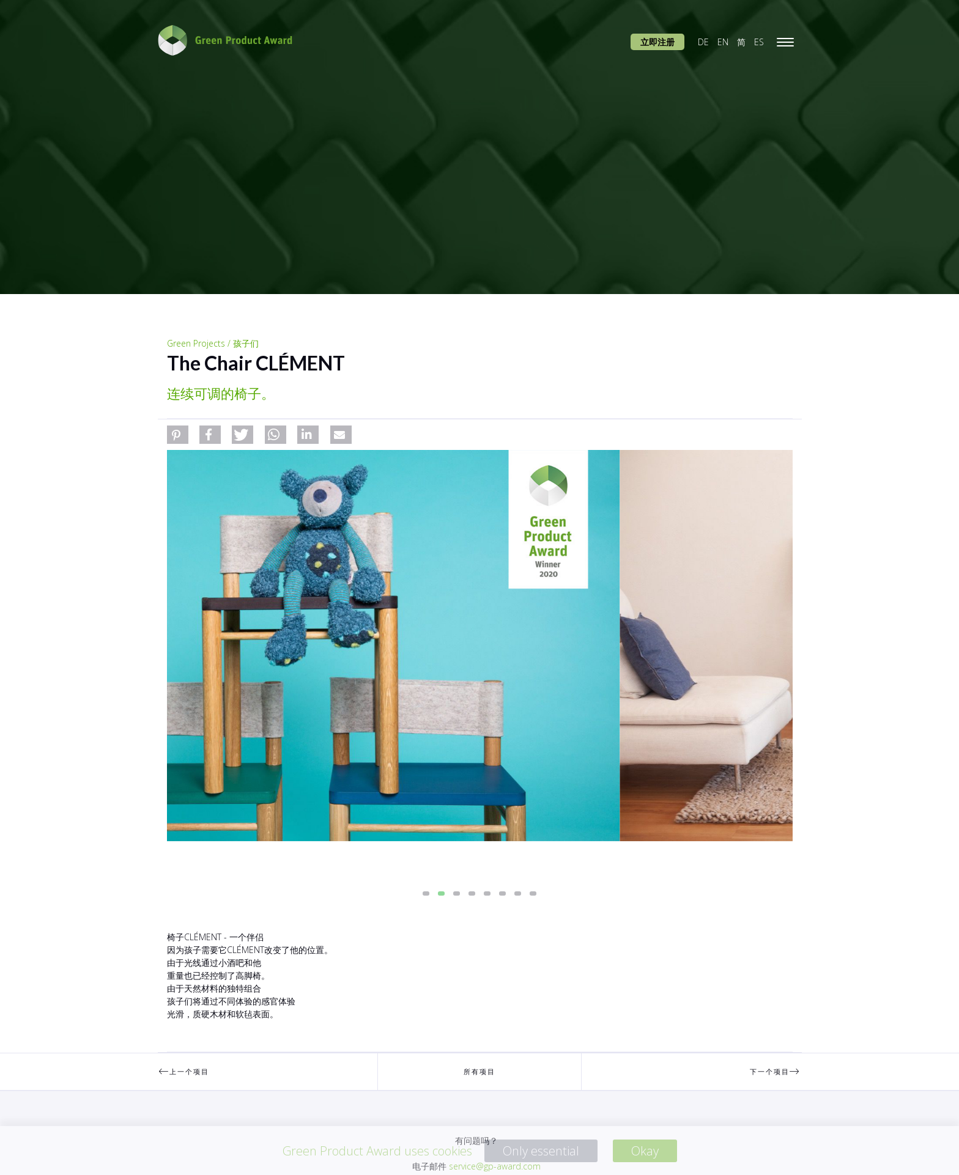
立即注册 (657, 42)
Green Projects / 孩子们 (213, 343)
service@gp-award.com (495, 1166)
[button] (177, 434)
